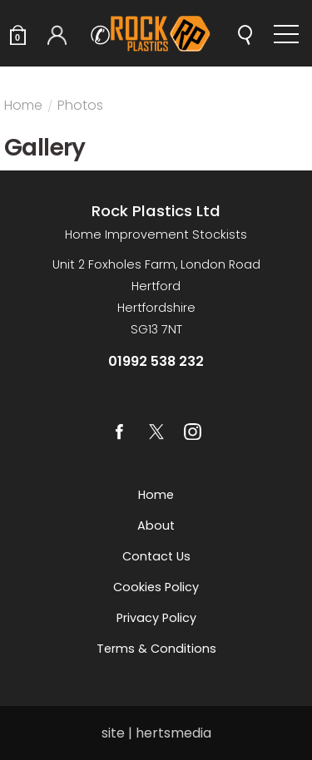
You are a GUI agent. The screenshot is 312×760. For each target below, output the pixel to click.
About (156, 525)
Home (23, 107)
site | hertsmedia (156, 733)
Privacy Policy (156, 617)
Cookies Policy (156, 587)
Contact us (156, 556)
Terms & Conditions (156, 648)
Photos (80, 107)
